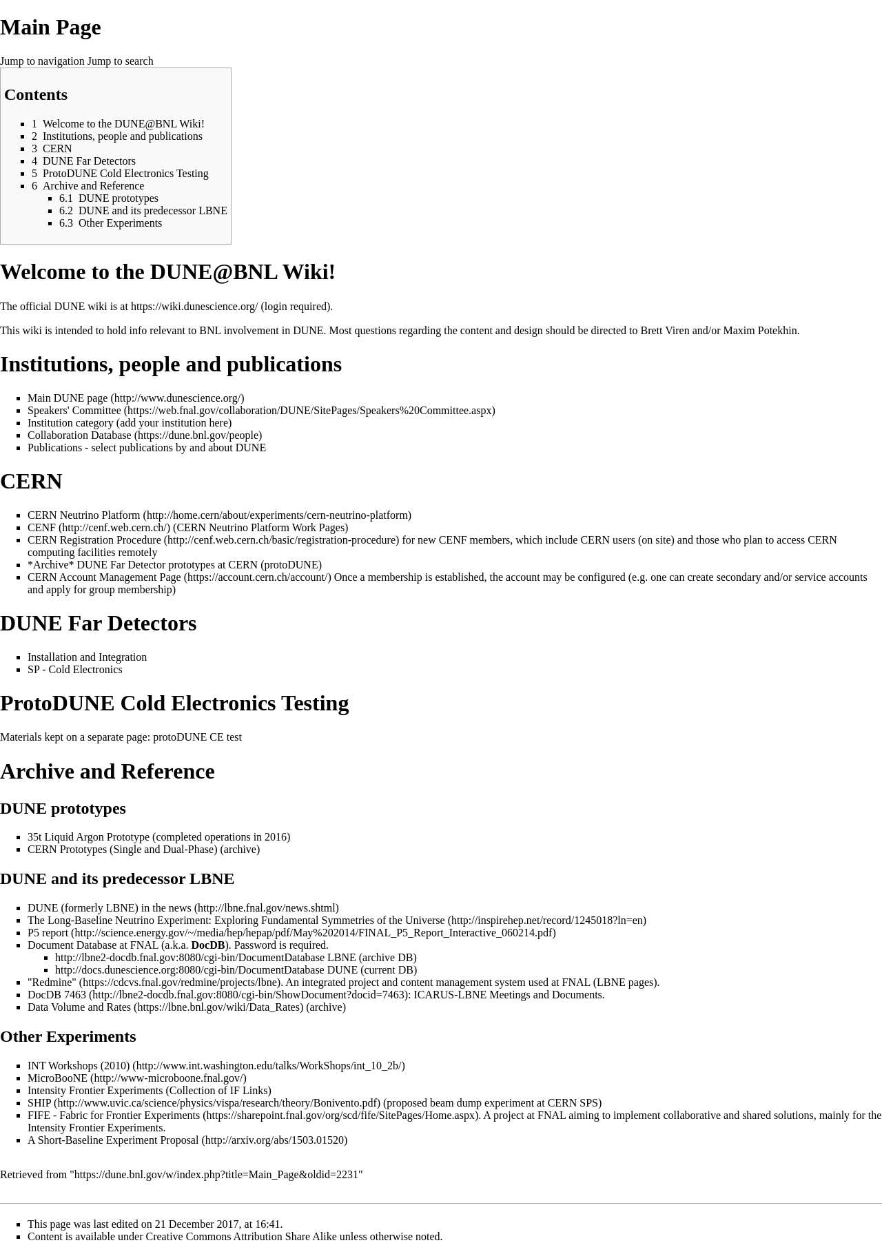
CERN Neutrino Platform (84, 515)
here (219, 423)
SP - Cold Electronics (75, 669)
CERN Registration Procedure (94, 540)
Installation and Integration (87, 657)
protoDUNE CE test (197, 737)
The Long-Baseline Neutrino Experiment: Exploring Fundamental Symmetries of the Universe (236, 920)
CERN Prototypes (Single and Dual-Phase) (123, 849)
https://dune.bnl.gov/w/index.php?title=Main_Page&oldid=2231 (216, 1174)
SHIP (39, 1103)
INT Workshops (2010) (79, 1065)
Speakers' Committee (74, 410)
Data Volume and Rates (79, 1007)
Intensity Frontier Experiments (95, 1090)
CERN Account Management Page (104, 577)
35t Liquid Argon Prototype (89, 837)
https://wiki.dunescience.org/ (194, 306)
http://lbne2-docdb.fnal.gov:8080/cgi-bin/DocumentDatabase (190, 957)
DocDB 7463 (57, 994)
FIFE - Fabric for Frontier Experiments (114, 1115)
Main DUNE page (67, 398)
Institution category (71, 423)
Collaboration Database (80, 435)
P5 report (48, 932)
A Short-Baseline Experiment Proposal (113, 1140)
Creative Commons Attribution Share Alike (241, 1236)
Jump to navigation (42, 61)
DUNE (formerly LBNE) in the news (110, 908)
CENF (42, 527)
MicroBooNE (58, 1078)
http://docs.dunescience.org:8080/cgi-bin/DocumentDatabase (190, 970)
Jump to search (121, 61)
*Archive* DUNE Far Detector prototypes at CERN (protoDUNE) (175, 565)
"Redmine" (52, 982)
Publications (55, 447)
